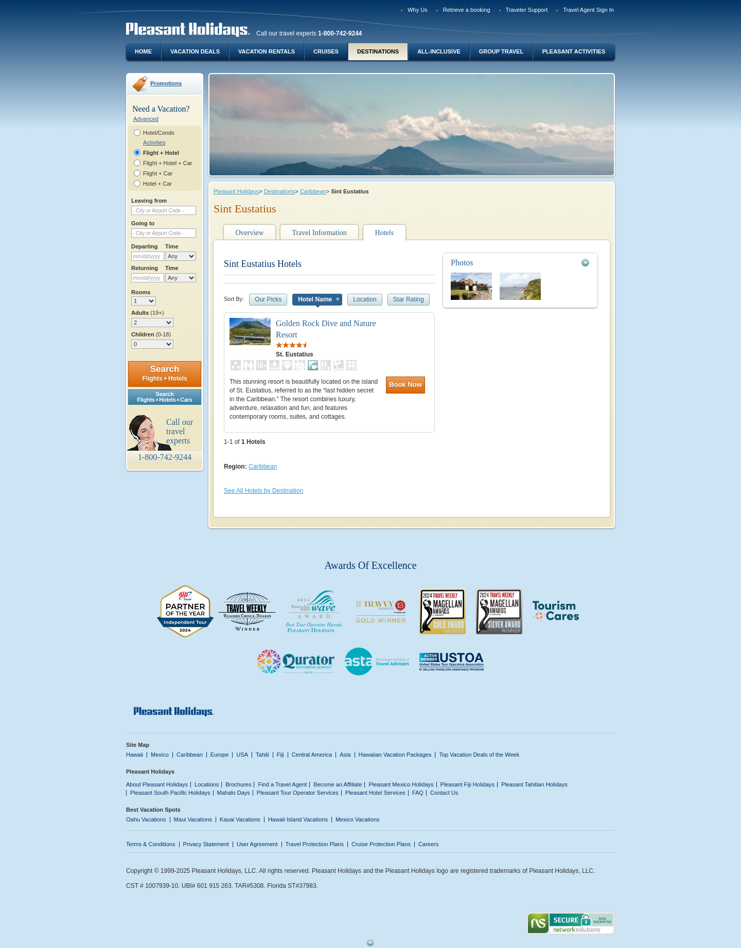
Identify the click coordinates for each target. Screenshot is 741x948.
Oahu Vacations (146, 819)
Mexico (160, 755)
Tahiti (262, 755)
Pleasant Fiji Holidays (467, 784)
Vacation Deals (195, 51)
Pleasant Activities (573, 51)
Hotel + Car (157, 184)
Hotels (384, 233)
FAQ (418, 793)
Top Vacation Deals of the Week (479, 755)
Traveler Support (527, 10)
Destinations (378, 51)
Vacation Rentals (266, 51)
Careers (428, 844)
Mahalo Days (233, 793)
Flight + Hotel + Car (167, 163)
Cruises (326, 51)
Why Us (418, 10)
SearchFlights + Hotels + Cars (164, 397)
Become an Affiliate (337, 784)
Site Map (137, 745)
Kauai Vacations (240, 819)
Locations (207, 784)
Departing (144, 246)
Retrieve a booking (466, 10)
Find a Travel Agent (282, 784)
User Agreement (257, 844)
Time (172, 246)
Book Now (405, 384)
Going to (142, 223)
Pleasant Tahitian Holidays (534, 784)
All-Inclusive (439, 51)
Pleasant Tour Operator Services (298, 793)
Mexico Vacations (358, 819)
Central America (312, 755)
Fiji (280, 755)
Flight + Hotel (161, 153)
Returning (144, 268)
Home (143, 51)
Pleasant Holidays (236, 191)
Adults (147, 313)
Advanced (145, 119)
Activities (154, 142)
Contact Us (444, 793)
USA (242, 755)
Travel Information (319, 233)
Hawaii (134, 755)
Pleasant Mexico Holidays (400, 784)
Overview (249, 233)
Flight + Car (157, 173)
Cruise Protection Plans (381, 844)
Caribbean (313, 191)
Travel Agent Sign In (588, 10)
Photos (462, 262)
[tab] (520, 263)
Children (151, 334)
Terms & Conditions (150, 844)
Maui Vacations (193, 819)
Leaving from (149, 201)
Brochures (238, 784)
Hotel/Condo (158, 133)
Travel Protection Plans (315, 844)
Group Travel (501, 51)
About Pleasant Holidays (157, 784)
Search (164, 373)
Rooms (140, 292)
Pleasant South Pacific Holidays (170, 793)
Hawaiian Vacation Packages (395, 755)
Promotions (166, 83)
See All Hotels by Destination (263, 490)
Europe (219, 755)
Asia (345, 755)
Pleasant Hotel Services (375, 793)
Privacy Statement (206, 844)
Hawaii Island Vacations (298, 819)
